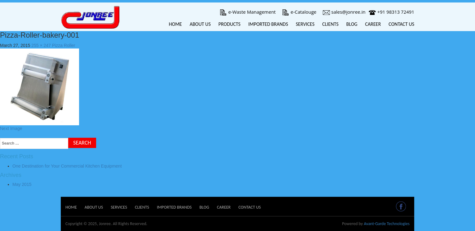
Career (373, 24)
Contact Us (401, 24)
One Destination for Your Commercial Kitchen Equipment (67, 166)
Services (305, 24)
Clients (330, 24)
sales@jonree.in (344, 12)
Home (175, 24)
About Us (200, 24)
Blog (351, 24)
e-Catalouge (299, 12)
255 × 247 (41, 45)
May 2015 (21, 184)
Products (229, 24)
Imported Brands (268, 24)
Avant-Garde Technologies (387, 223)
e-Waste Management (248, 12)
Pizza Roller (63, 45)
